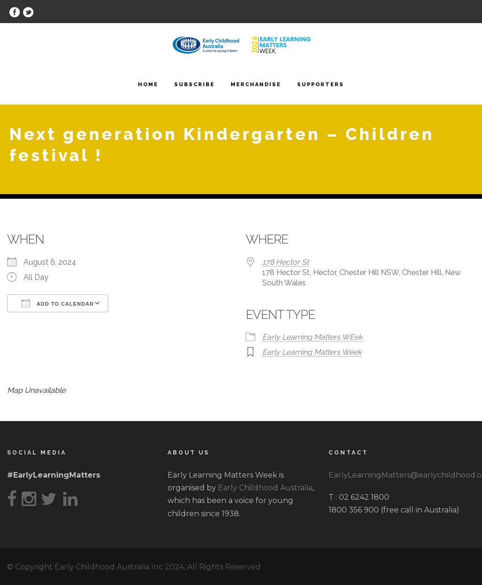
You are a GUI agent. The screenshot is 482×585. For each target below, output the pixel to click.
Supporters (320, 84)
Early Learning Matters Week (312, 352)
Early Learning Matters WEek (312, 337)
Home (148, 84)
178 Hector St (285, 262)
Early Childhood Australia (265, 487)
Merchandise (256, 84)
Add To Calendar (58, 303)
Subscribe (194, 84)
